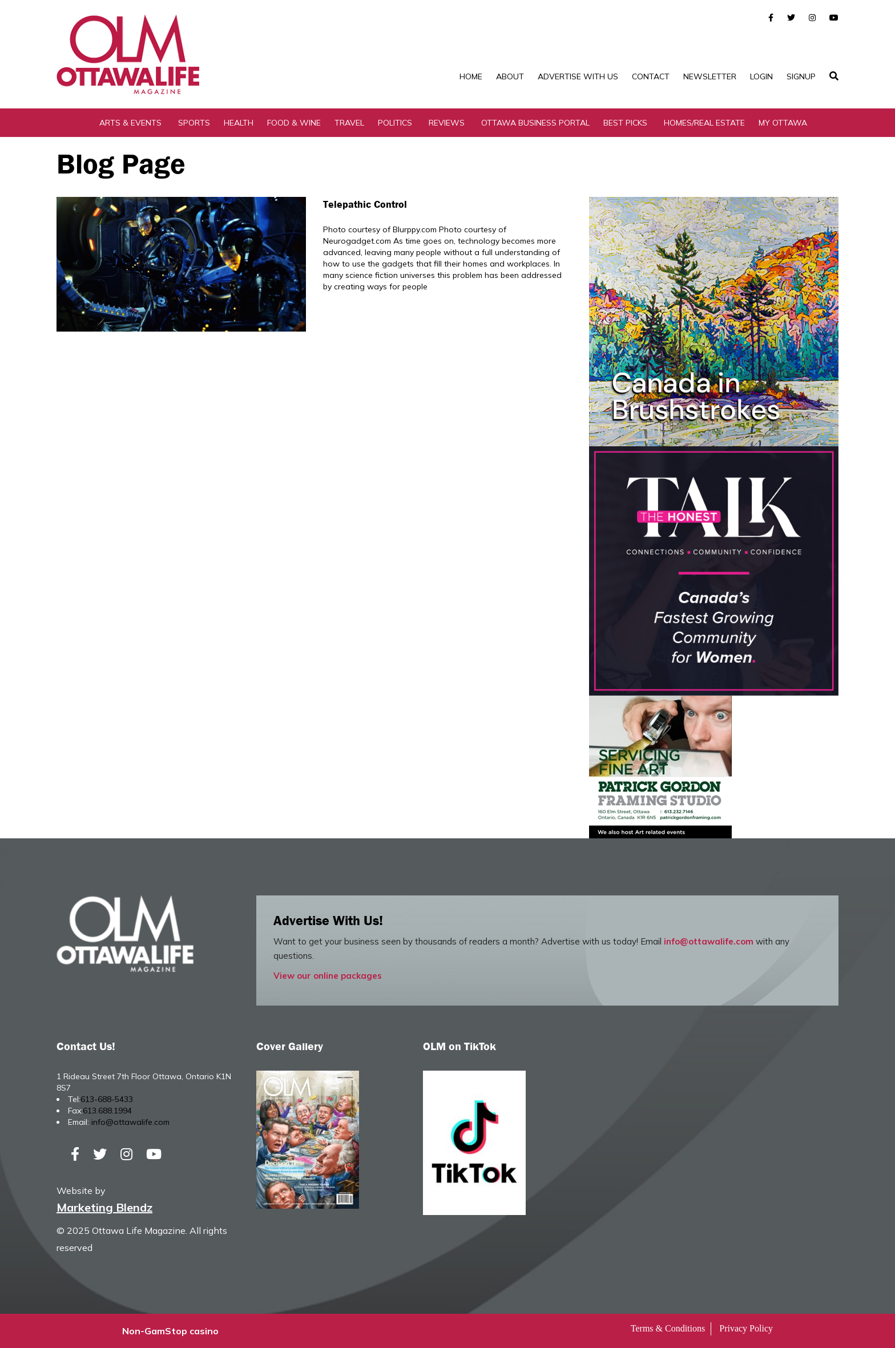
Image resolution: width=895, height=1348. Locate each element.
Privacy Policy (746, 1328)
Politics (395, 123)
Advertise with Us (578, 76)
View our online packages (327, 975)
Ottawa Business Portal (535, 123)
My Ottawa (783, 123)
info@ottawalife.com (708, 941)
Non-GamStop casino (170, 1331)
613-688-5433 (106, 1099)
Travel (349, 123)
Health (238, 123)
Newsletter (709, 76)
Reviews (447, 123)
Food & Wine (294, 123)
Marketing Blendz (104, 1207)
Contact (651, 76)
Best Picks (625, 123)
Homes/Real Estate (704, 123)
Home (470, 76)
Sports (194, 123)
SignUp (801, 76)
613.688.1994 (107, 1110)
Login (761, 76)
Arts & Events (130, 123)
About (510, 76)
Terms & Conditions (668, 1328)
